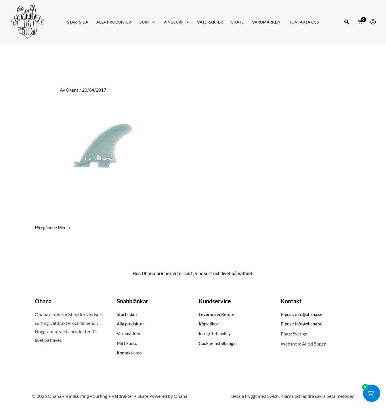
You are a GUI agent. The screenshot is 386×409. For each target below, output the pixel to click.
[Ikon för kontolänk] (373, 22)
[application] (152, 22)
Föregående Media (51, 227)
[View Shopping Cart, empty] (359, 22)
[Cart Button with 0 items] (371, 394)
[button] (346, 22)
